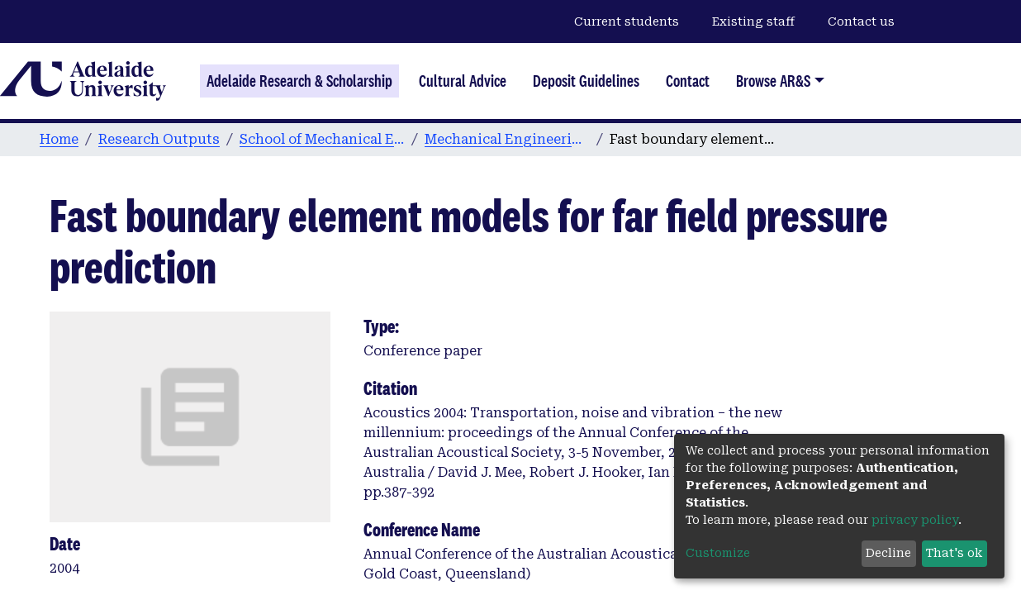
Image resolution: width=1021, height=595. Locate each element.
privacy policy (914, 519)
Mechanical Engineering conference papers (507, 139)
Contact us (861, 21)
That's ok (954, 552)
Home (59, 139)
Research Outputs (159, 139)
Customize (718, 552)
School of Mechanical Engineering (322, 139)
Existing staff (753, 21)
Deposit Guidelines (586, 81)
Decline (888, 552)
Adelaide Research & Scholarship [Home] (299, 81)
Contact (688, 81)
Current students (626, 21)
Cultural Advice (462, 81)
